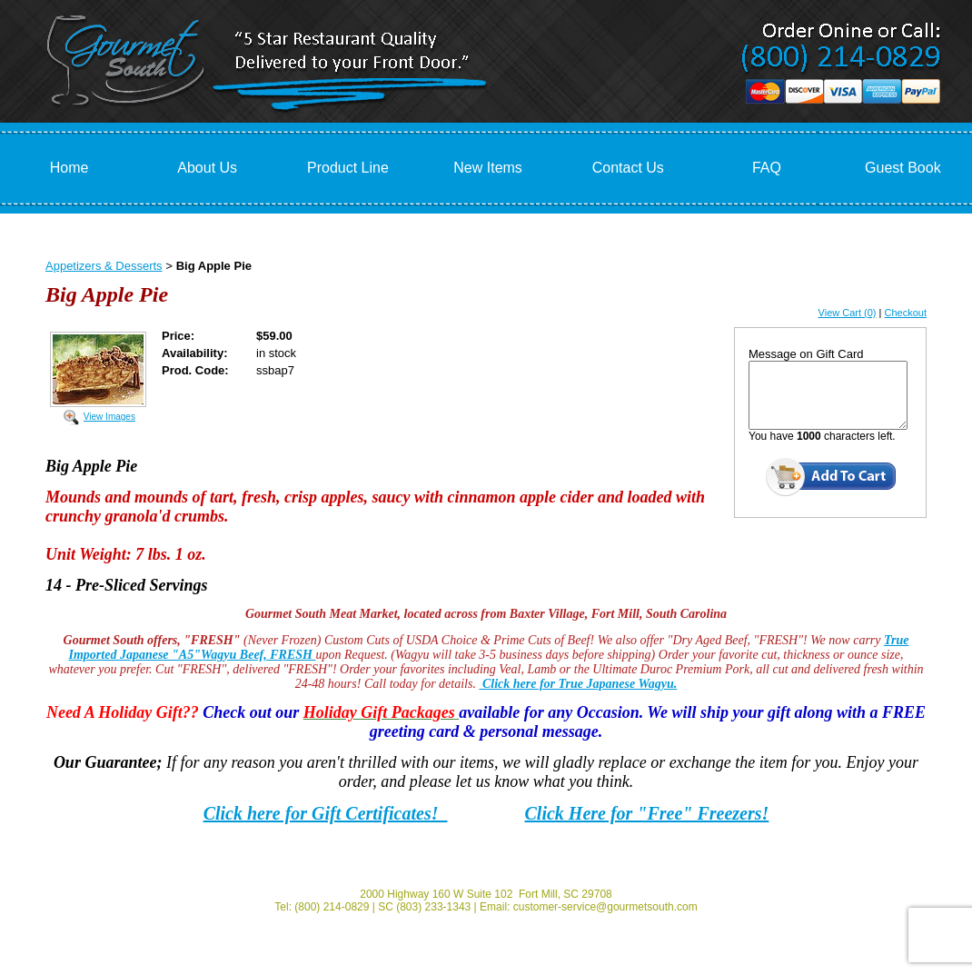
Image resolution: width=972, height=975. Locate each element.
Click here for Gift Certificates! (325, 813)
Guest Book (903, 167)
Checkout (906, 312)
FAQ (766, 167)
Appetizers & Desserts (104, 266)
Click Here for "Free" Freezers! (647, 813)
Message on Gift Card (806, 354)
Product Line (348, 167)
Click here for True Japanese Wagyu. (578, 684)
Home (69, 167)
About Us (207, 167)
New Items (487, 167)
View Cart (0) (847, 312)
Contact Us (628, 167)
